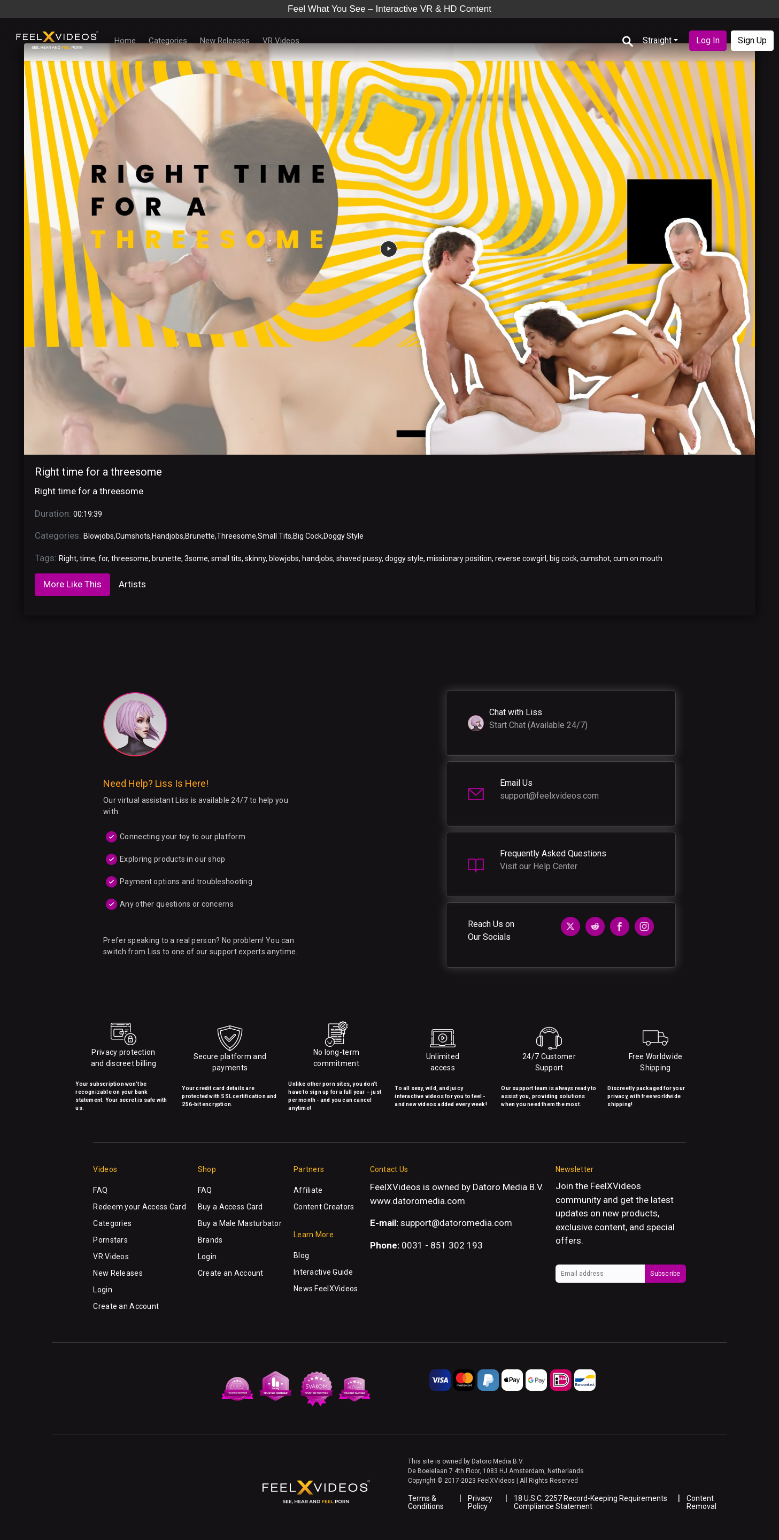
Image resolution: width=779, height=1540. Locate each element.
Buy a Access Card (230, 1206)
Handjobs (167, 536)
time (87, 558)
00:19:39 (87, 514)
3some (196, 558)
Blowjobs (98, 536)
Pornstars (110, 1240)
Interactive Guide (323, 1272)
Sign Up (752, 40)
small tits (226, 558)
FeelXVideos (615, 1186)
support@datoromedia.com (456, 1222)
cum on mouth (637, 558)
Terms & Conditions (426, 1502)
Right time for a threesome (98, 471)
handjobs (317, 558)
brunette (166, 558)
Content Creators (324, 1206)
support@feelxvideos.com (549, 796)
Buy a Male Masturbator (240, 1223)
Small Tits (274, 536)
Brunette (200, 536)
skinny (255, 558)
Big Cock (307, 536)
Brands (210, 1240)
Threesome (236, 536)
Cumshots (132, 536)
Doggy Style (343, 536)
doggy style (404, 558)
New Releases (225, 40)
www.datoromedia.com (417, 1201)
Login (102, 1289)
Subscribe (665, 1273)
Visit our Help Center (538, 866)
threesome (130, 558)
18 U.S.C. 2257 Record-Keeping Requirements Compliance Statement (590, 1502)
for (103, 558)
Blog (301, 1255)
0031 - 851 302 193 (442, 1245)
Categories (168, 40)
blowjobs (284, 558)
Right (67, 558)
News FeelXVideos (326, 1288)
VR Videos (281, 40)
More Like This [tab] (72, 584)
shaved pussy (359, 558)
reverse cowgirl (520, 558)
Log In (708, 40)
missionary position (459, 558)
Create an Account (126, 1306)
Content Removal (701, 1502)
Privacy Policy (480, 1502)
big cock (563, 558)
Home (125, 40)
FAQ (100, 1190)
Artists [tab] (132, 584)
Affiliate (308, 1190)
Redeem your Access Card (139, 1206)
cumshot (595, 558)
